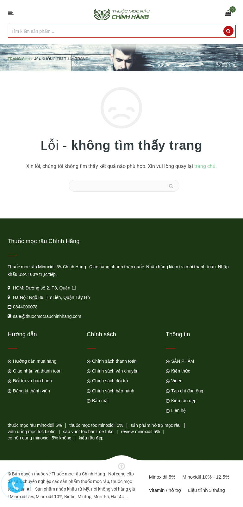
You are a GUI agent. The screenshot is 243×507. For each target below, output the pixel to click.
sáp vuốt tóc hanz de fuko (88, 431)
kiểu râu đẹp (91, 437)
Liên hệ (178, 410)
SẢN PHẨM (182, 361)
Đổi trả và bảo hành (32, 380)
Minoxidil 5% (162, 477)
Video (177, 380)
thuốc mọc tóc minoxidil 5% (96, 425)
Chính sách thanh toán (114, 361)
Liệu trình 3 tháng (206, 490)
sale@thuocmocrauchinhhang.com (47, 316)
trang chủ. (205, 166)
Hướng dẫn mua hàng (34, 361)
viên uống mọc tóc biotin (31, 431)
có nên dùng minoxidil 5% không (40, 437)
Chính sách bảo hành (113, 390)
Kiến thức (180, 370)
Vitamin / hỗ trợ (165, 490)
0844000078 (25, 306)
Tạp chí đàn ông (187, 390)
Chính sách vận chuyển (115, 370)
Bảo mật (100, 400)
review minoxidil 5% (140, 431)
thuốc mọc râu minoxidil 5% (35, 425)
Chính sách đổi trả (110, 380)
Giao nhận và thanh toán (37, 370)
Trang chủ (19, 59)
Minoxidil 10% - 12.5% (206, 477)
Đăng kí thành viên (31, 390)
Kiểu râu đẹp (183, 400)
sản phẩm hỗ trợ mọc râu (156, 425)
